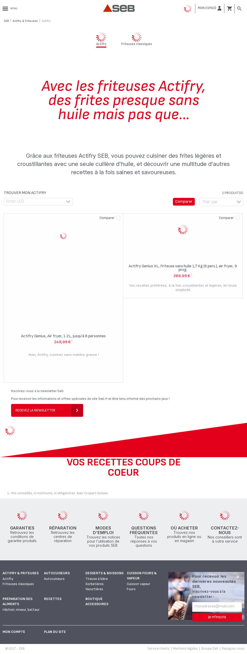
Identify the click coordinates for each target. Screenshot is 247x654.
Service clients (158, 649)
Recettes (52, 599)
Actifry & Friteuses (21, 573)
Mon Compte (14, 632)
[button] (210, 8)
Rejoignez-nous (233, 649)
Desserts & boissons (104, 573)
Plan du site (55, 632)
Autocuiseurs (57, 573)
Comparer (107, 218)
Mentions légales (185, 649)
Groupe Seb (209, 649)
